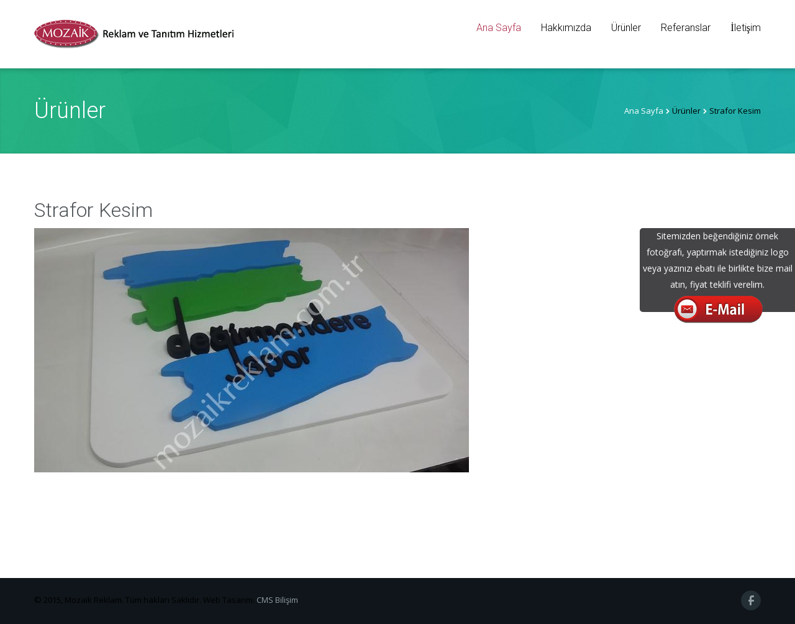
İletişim (745, 28)
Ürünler (626, 28)
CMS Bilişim (277, 599)
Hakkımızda (566, 28)
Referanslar (686, 28)
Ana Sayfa (498, 28)
